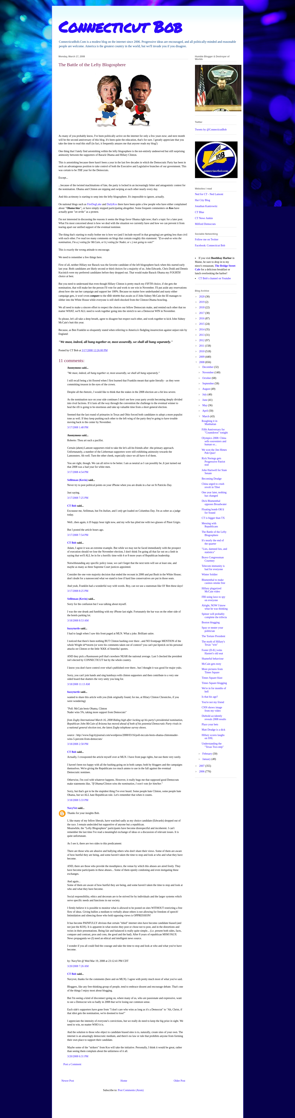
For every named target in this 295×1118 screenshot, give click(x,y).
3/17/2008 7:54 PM (77, 535)
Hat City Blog (202, 200)
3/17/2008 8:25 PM (77, 590)
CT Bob (71, 505)
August (206, 388)
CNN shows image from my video (212, 709)
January (206, 759)
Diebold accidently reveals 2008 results (214, 717)
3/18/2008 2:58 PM (77, 744)
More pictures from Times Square (212, 671)
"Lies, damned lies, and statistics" (214, 550)
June (205, 399)
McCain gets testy (211, 663)
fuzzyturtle (73, 628)
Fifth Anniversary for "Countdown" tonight (215, 431)
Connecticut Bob (120, 26)
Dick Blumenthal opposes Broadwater (214, 502)
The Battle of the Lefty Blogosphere (214, 533)
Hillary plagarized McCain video (211, 590)
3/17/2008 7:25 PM (77, 497)
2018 (202, 307)
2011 (202, 345)
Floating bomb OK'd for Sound (213, 511)
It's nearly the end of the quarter (213, 542)
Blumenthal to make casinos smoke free (213, 581)
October (207, 378)
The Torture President (213, 636)
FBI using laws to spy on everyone (213, 598)
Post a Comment (72, 1064)
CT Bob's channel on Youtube (215, 278)
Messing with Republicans (210, 525)
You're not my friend (213, 702)
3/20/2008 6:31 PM (77, 1056)
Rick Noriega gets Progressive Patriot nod (213, 461)
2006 (202, 771)
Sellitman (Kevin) (77, 480)
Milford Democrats (205, 224)
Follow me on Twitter (206, 239)
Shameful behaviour (212, 658)
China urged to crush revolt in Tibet (213, 485)
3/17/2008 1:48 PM (77, 427)
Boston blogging (211, 622)
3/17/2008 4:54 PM (77, 472)
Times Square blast (212, 677)
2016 (202, 318)
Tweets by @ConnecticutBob (211, 129)
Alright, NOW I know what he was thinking (214, 607)
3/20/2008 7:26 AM (78, 966)
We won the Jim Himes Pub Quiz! (214, 451)
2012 (202, 340)
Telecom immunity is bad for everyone (213, 568)
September (208, 383)
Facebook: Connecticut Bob (210, 245)
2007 (202, 765)
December (208, 367)
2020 (202, 296)
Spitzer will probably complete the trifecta (214, 616)
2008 (202, 362)
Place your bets (210, 724)
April (205, 410)
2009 (202, 356)
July (205, 394)
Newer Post (68, 1080)
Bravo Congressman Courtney (213, 559)
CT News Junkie (204, 218)
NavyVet (72, 808)
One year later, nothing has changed (214, 494)
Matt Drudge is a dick (213, 729)
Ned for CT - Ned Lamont (209, 194)
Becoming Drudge (211, 478)
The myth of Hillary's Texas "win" (213, 643)
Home (124, 1080)
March (206, 416)
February (207, 753)
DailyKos (112, 204)
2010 (202, 351)
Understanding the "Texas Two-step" (213, 745)
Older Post (179, 1080)
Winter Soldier (209, 574)
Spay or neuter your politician (212, 629)
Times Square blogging (214, 683)
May (205, 405)
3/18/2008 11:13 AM (78, 684)
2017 (202, 313)
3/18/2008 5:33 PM (77, 800)
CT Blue (199, 212)
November (208, 372)
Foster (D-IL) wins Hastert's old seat (212, 652)
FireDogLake (94, 204)
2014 (202, 329)
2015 (202, 323)
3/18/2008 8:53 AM (78, 620)
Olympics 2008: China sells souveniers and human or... (214, 441)
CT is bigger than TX (213, 518)
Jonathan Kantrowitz (206, 206)
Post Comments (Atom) (131, 1090)
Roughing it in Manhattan (209, 423)
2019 (202, 302)
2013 (202, 334)
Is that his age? (210, 696)
